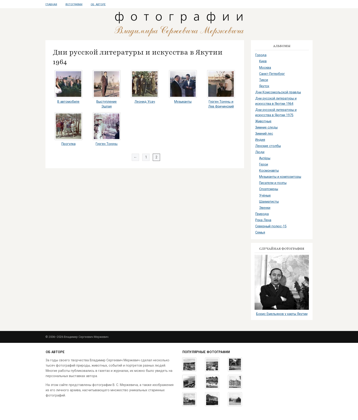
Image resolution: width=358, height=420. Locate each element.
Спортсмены (268, 189)
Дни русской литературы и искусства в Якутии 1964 (276, 101)
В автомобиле (68, 102)
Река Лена (263, 220)
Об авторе (98, 4)
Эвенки (264, 208)
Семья (260, 232)
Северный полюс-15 (271, 226)
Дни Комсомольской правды (278, 92)
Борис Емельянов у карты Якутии (282, 314)
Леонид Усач (144, 102)
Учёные (265, 195)
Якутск (264, 86)
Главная (51, 4)
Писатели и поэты (273, 183)
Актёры (264, 158)
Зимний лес (264, 134)
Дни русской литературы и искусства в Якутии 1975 (276, 112)
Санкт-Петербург (272, 74)
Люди (259, 152)
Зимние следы (266, 127)
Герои (263, 164)
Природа (262, 214)
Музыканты (183, 102)
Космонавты (269, 171)
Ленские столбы (268, 146)
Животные (263, 121)
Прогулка (68, 144)
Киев (263, 61)
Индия (260, 140)
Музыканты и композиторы (280, 177)
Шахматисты (269, 202)
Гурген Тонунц (107, 144)
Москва (265, 68)
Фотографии (73, 4)
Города (260, 55)
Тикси (263, 80)
